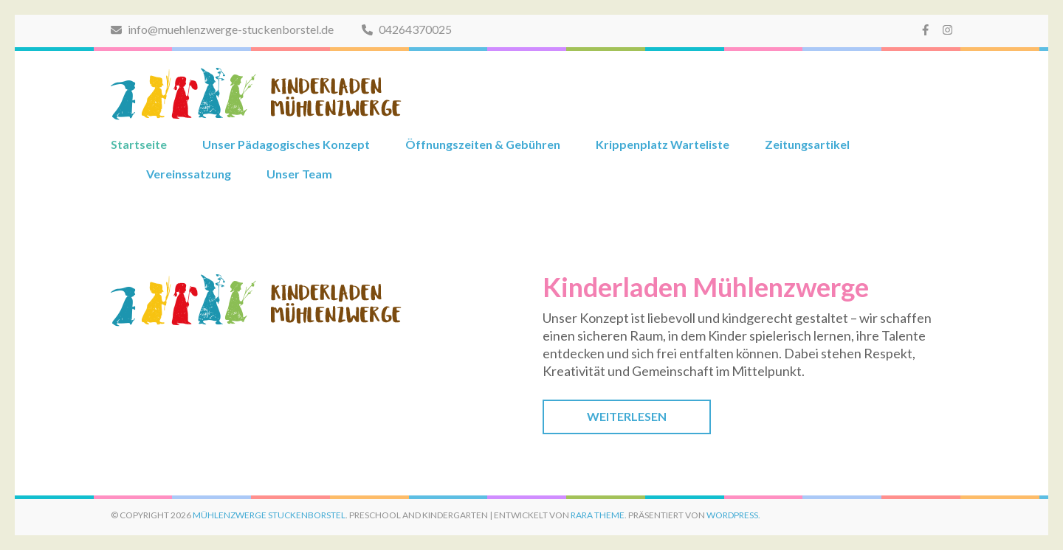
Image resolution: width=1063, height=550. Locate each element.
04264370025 (407, 29)
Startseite (139, 144)
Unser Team (299, 174)
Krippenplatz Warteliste (662, 144)
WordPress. (733, 515)
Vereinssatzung (188, 174)
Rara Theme (598, 515)
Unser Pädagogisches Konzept (286, 144)
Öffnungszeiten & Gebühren (482, 144)
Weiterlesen (627, 416)
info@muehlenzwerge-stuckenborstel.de (222, 29)
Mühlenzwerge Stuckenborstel (269, 515)
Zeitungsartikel (807, 144)
